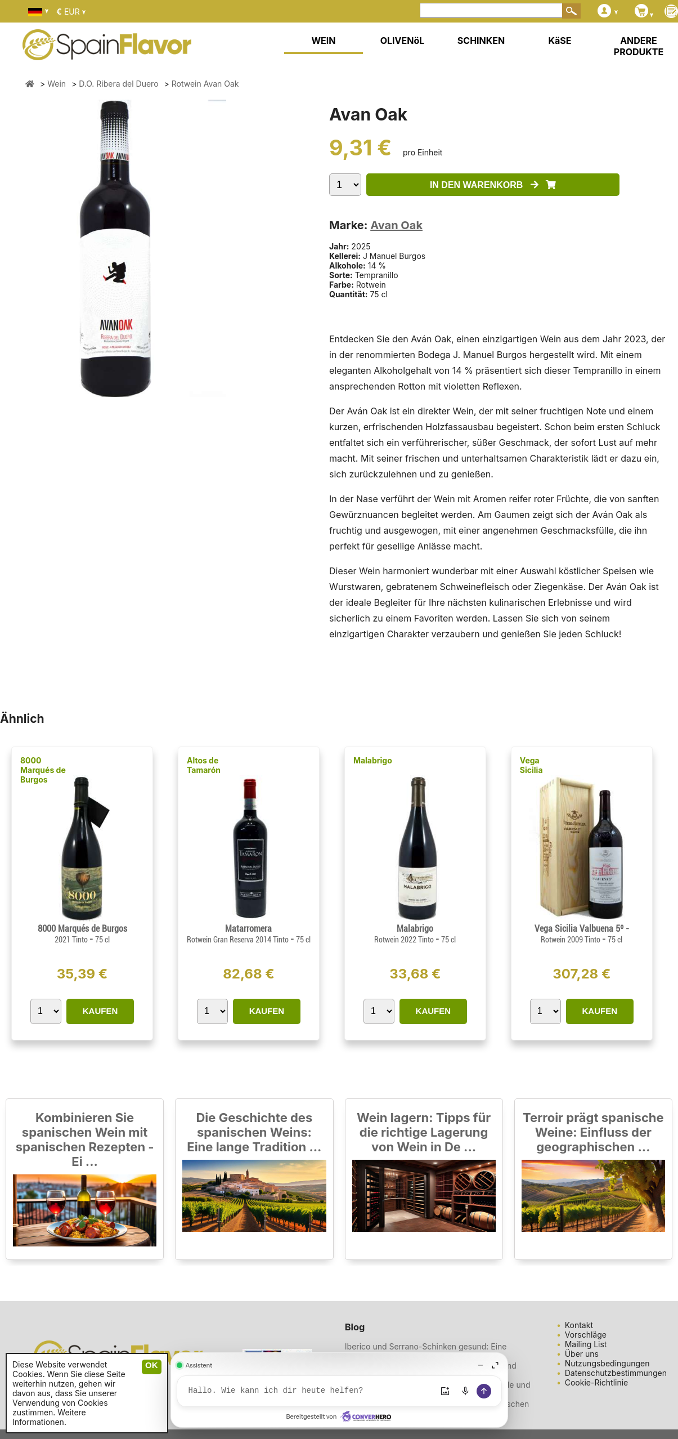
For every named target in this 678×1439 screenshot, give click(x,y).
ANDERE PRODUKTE (638, 46)
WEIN (323, 40)
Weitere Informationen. (49, 1417)
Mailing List (586, 1344)
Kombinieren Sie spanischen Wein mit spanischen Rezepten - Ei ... (85, 1139)
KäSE (560, 40)
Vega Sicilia (531, 765)
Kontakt (579, 1325)
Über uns (582, 1353)
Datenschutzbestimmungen (616, 1373)
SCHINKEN (481, 40)
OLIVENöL (402, 40)
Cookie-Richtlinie (596, 1382)
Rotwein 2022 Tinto (404, 939)
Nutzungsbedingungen (607, 1363)
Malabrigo (372, 760)
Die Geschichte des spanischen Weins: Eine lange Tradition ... (254, 1132)
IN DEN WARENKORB (493, 185)
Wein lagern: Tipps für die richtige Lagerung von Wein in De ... (424, 1132)
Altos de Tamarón (204, 765)
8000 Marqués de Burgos (43, 770)
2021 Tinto (72, 939)
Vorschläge (586, 1334)
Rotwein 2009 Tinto (571, 939)
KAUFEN (100, 1011)
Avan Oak (396, 225)
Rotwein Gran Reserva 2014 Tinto (238, 939)
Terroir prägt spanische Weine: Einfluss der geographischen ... (593, 1132)
